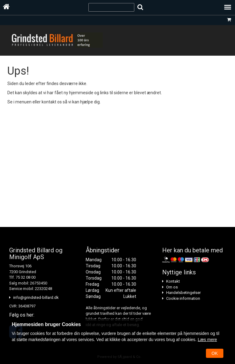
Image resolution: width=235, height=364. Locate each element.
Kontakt (173, 281)
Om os (172, 287)
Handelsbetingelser (183, 292)
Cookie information (183, 298)
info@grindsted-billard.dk (36, 297)
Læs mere (207, 339)
